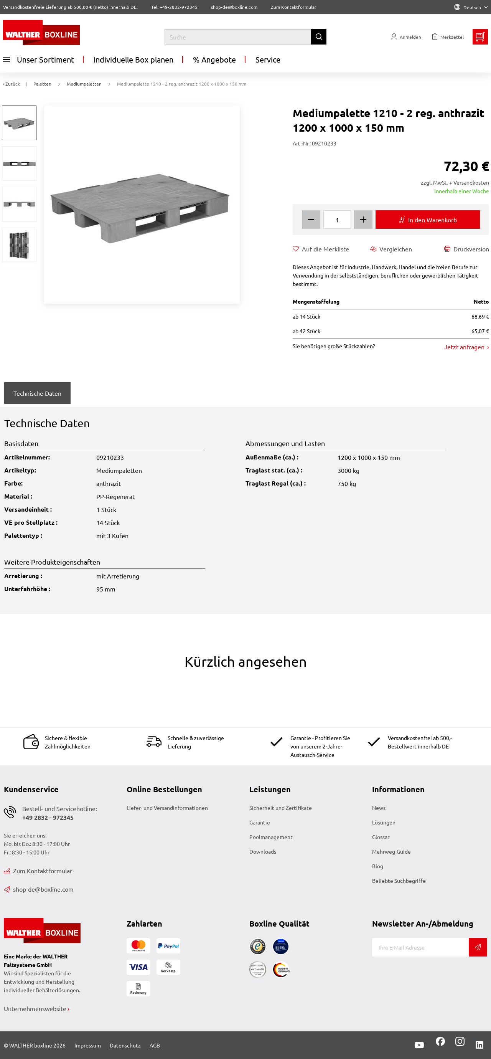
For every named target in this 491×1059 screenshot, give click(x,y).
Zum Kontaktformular (293, 7)
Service (267, 59)
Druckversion (466, 248)
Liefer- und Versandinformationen (167, 807)
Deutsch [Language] (471, 7)
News (379, 807)
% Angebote (214, 59)
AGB (155, 1045)
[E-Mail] (420, 947)
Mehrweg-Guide (391, 851)
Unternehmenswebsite (35, 1008)
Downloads (262, 851)
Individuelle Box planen (133, 59)
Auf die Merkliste (321, 248)
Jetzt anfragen (465, 346)
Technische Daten (37, 393)
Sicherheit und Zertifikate (280, 807)
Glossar (380, 836)
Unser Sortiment (38, 59)
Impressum (87, 1045)
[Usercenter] (406, 37)
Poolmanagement (271, 836)
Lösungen (383, 822)
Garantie (259, 822)
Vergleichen (391, 248)
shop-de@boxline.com (39, 889)
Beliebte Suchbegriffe (399, 880)
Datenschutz (125, 1045)
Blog (377, 865)
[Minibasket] (480, 37)
